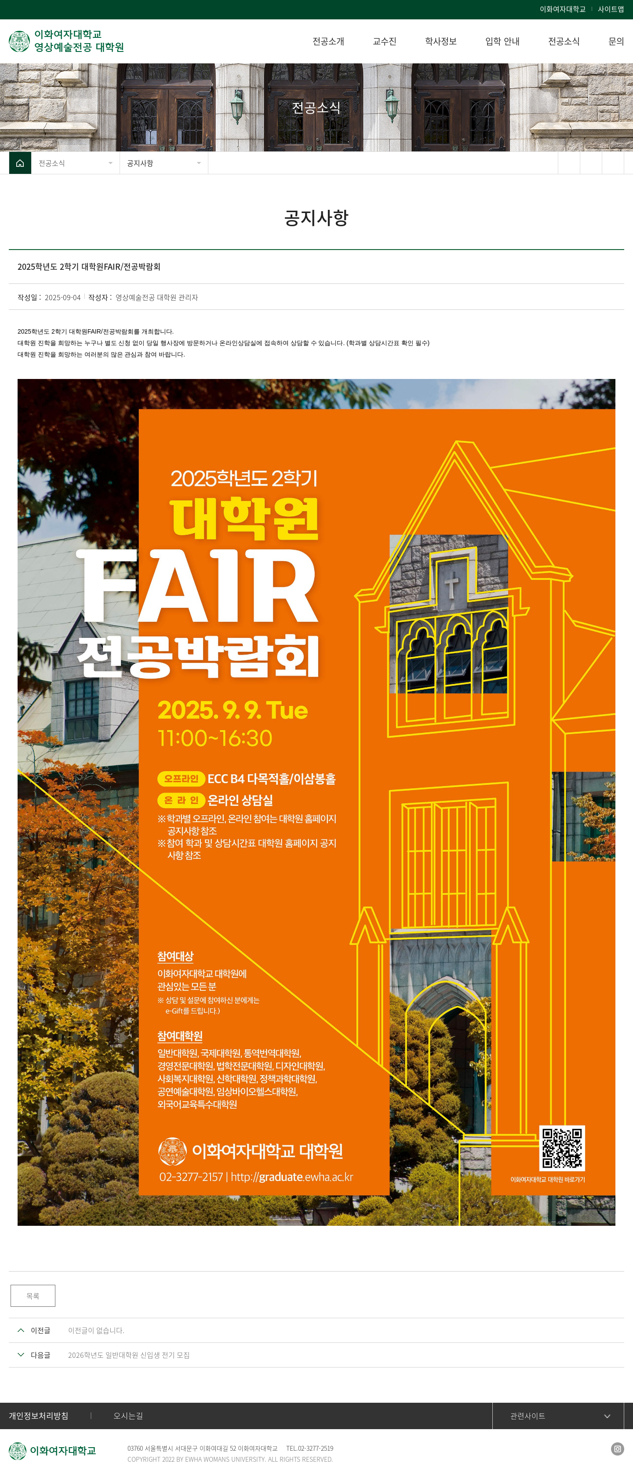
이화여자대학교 (563, 8)
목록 (33, 1295)
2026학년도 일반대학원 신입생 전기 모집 (129, 1354)
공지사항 (140, 163)
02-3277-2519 (315, 1448)
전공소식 (52, 163)
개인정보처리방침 (39, 1416)
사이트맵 (611, 8)
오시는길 (128, 1416)
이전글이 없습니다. (96, 1330)
